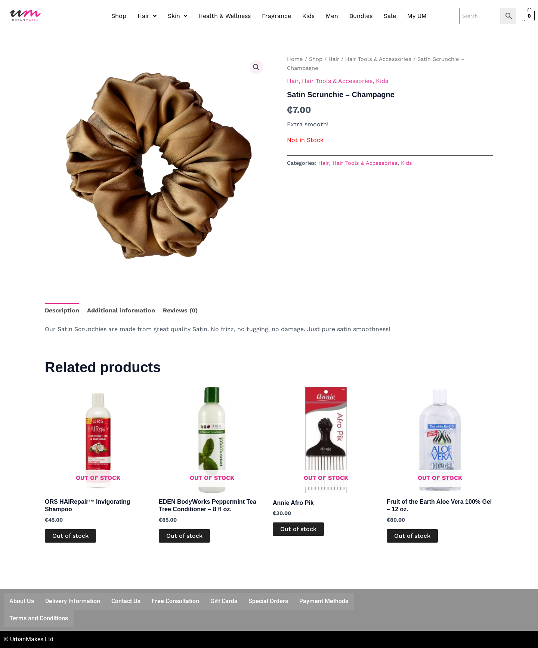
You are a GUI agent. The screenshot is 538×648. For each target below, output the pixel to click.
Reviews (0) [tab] (180, 310)
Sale (390, 15)
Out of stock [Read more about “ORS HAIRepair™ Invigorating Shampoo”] (70, 535)
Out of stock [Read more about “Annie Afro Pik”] (298, 529)
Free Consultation (175, 601)
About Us (21, 601)
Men (332, 15)
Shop (118, 15)
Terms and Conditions (38, 618)
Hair (147, 15)
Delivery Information (72, 601)
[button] (147, 16)
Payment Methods (323, 601)
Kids (308, 15)
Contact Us (125, 601)
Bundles (360, 15)
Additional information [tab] (121, 310)
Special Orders (268, 601)
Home (295, 59)
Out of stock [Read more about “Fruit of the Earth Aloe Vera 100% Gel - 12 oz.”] (412, 535)
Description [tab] (62, 310)
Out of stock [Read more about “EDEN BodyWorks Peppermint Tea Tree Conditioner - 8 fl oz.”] (184, 535)
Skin (177, 15)
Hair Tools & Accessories (378, 59)
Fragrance (276, 15)
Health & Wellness (224, 15)
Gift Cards (223, 601)
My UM (417, 15)
